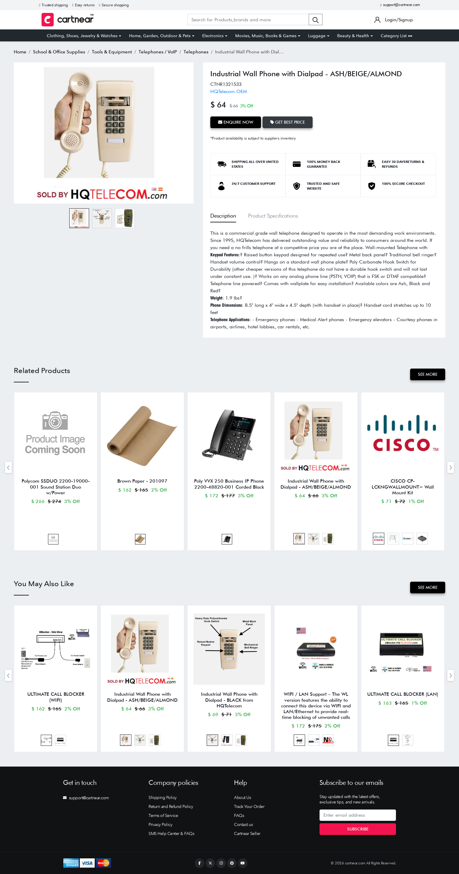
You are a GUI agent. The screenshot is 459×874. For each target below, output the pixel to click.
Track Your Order (249, 806)
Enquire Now (235, 122)
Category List (396, 35)
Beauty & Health (353, 35)
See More (427, 374)
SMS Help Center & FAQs (171, 833)
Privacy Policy (160, 824)
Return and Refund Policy (170, 806)
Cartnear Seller (247, 833)
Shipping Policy (162, 797)
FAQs (239, 815)
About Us (242, 797)
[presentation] (8, 467)
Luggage (317, 35)
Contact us (243, 824)
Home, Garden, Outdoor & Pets (159, 35)
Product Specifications (273, 215)
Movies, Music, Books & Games (265, 35)
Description (223, 215)
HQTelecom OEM (228, 91)
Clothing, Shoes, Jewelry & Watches (82, 35)
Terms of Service (163, 815)
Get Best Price (287, 122)
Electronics (213, 35)
